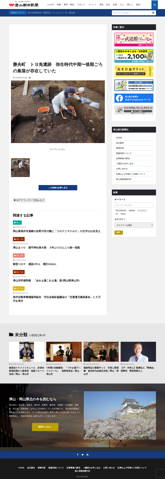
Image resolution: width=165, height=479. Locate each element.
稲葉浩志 (47, 12)
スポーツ (81, 4)
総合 (138, 4)
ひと (122, 4)
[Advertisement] (58, 37)
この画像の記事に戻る (58, 187)
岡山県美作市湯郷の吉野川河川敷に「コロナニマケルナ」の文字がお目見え (57, 231)
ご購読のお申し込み (125, 163)
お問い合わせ (122, 168)
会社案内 (120, 143)
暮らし (130, 4)
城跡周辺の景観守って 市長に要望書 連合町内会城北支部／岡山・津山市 (101, 370)
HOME (50, 4)
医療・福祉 (19, 255)
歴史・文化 (105, 4)
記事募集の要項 (123, 158)
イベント (92, 4)
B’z (66, 12)
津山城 (72, 12)
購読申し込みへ (45, 427)
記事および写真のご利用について (130, 174)
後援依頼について (124, 153)
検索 (118, 232)
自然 (115, 4)
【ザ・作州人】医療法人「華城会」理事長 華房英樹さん (138, 369)
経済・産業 (19, 288)
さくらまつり (58, 12)
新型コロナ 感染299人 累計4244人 (34, 264)
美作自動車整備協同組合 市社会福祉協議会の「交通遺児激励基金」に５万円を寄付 (57, 298)
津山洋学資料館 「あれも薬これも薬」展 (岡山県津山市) (46, 280)
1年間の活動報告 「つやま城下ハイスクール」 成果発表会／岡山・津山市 (63, 370)
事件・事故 (69, 4)
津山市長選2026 (34, 12)
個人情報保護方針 (124, 179)
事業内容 (120, 148)
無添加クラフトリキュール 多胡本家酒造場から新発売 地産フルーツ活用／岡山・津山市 (26, 370)
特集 (59, 4)
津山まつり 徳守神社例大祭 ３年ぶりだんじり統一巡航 (46, 247)
